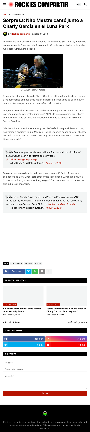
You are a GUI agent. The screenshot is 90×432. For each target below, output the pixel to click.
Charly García (17, 14)
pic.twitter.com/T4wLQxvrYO (60, 204)
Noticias (38, 263)
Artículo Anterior (12, 322)
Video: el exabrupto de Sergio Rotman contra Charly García (22, 310)
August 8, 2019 (54, 163)
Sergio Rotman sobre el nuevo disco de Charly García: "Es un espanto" (66, 310)
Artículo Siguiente (76, 322)
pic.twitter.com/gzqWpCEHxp (21, 159)
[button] (4, 4)
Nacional (28, 263)
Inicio (5, 14)
